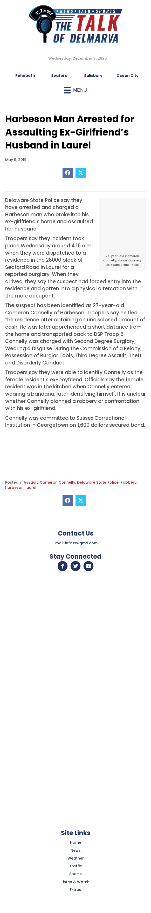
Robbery (128, 482)
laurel (30, 487)
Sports (75, 873)
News (76, 850)
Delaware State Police (98, 482)
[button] (62, 566)
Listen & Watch (75, 881)
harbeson (14, 487)
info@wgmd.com (81, 543)
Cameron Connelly (57, 482)
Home (75, 842)
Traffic (75, 866)
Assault (31, 482)
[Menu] (75, 90)
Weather (75, 858)
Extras (75, 889)
